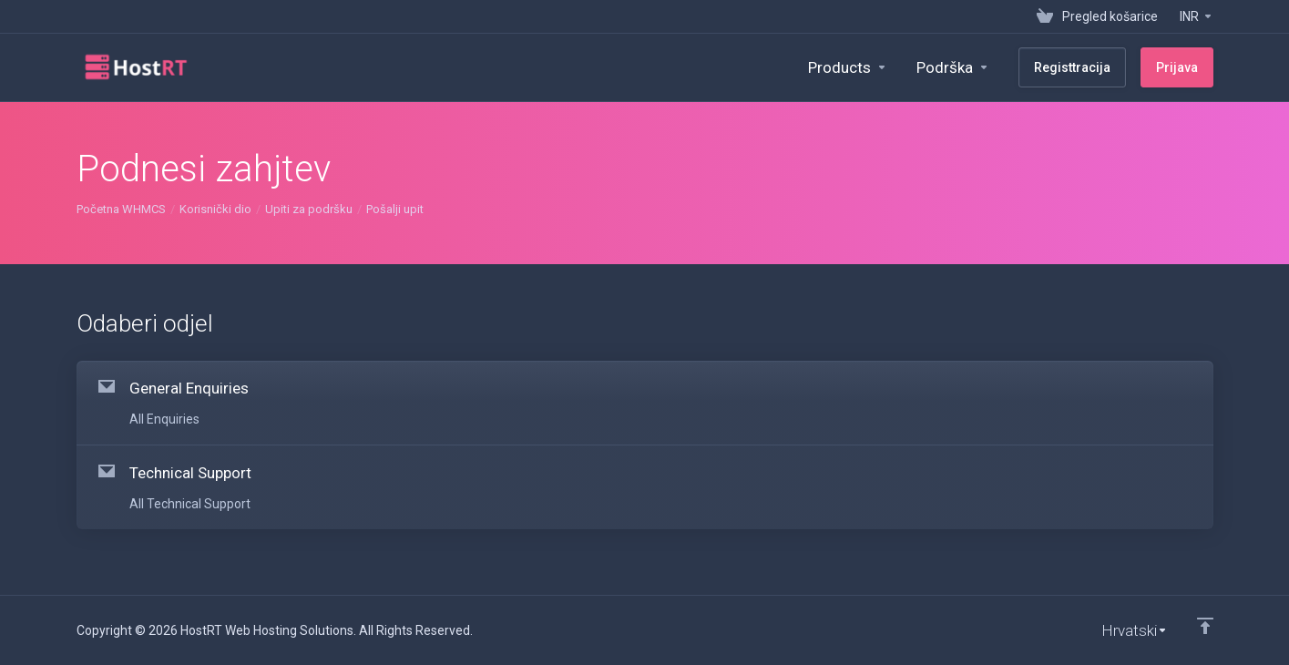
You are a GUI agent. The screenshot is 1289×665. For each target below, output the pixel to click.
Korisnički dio (215, 209)
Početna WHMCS (121, 209)
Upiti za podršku (309, 209)
